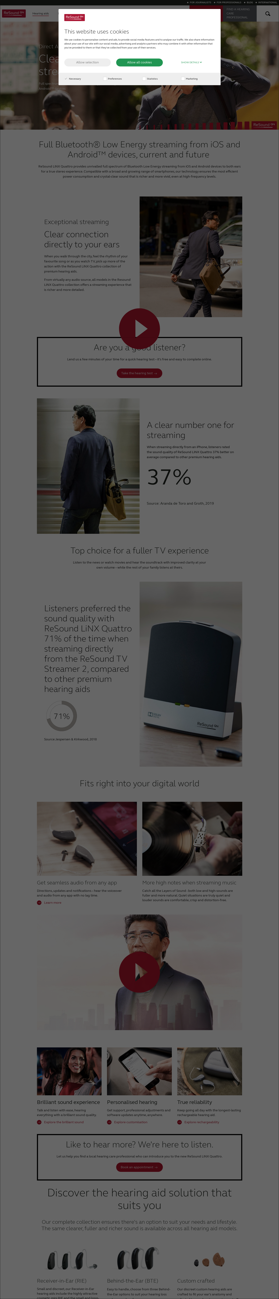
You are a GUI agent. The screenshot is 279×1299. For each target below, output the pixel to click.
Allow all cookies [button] (139, 62)
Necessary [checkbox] (72, 79)
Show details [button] (191, 62)
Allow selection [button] (87, 62)
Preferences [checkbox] (112, 79)
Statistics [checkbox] (150, 79)
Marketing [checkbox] (189, 79)
